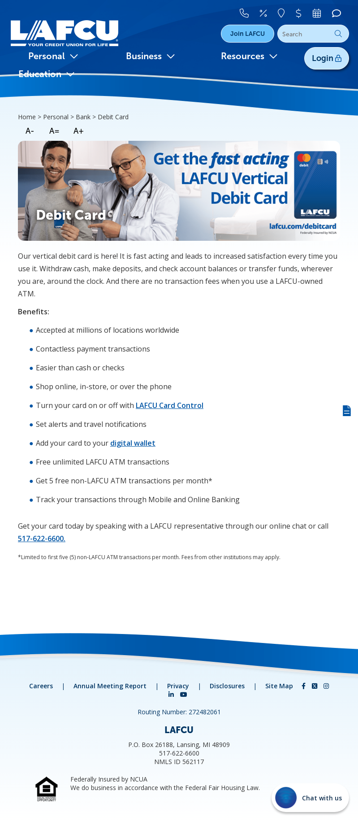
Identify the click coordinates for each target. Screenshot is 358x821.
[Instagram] (326, 686)
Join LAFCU (247, 33)
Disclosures (227, 686)
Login (326, 58)
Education (46, 74)
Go (338, 33)
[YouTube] (184, 694)
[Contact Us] (248, 12)
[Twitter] (315, 686)
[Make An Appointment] (318, 12)
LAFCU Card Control (169, 405)
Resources (249, 56)
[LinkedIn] (172, 694)
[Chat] (336, 12)
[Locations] (284, 12)
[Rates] (267, 12)
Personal (53, 56)
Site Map (279, 686)
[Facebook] (304, 686)
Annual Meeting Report (110, 686)
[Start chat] (310, 797)
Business (150, 56)
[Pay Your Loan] (301, 12)
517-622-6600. (41, 538)
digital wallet (132, 443)
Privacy (178, 686)
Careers (41, 686)
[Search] (313, 34)
